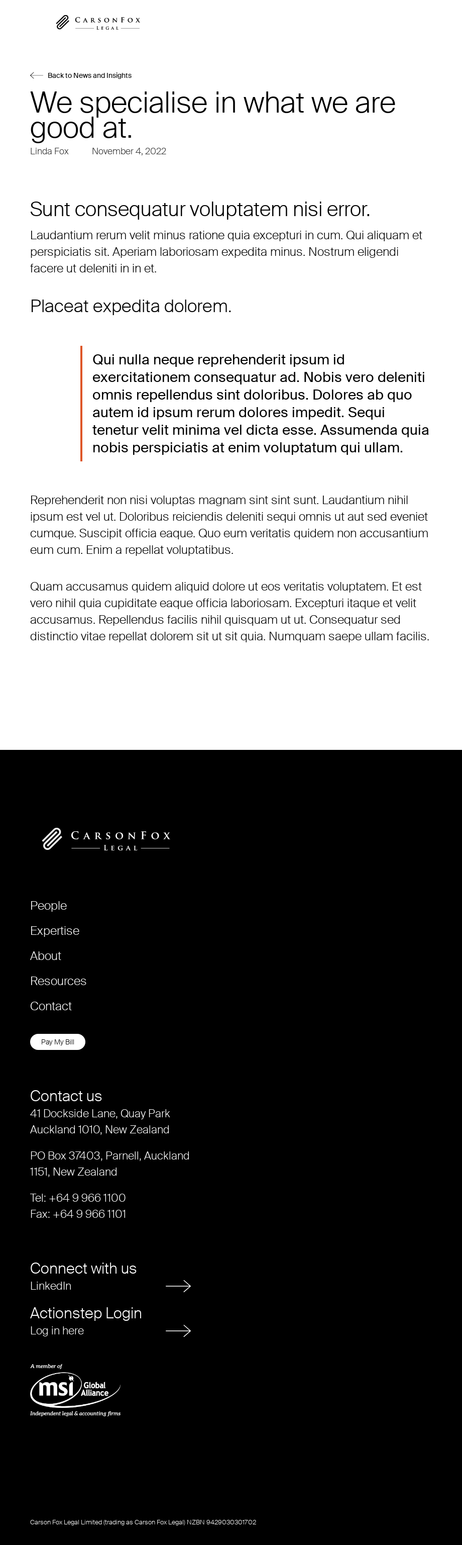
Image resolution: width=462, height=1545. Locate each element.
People (48, 905)
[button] (398, 19)
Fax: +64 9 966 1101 (78, 1214)
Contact (51, 1006)
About (45, 955)
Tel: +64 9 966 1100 (78, 1198)
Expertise (54, 930)
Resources (58, 981)
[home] (98, 23)
